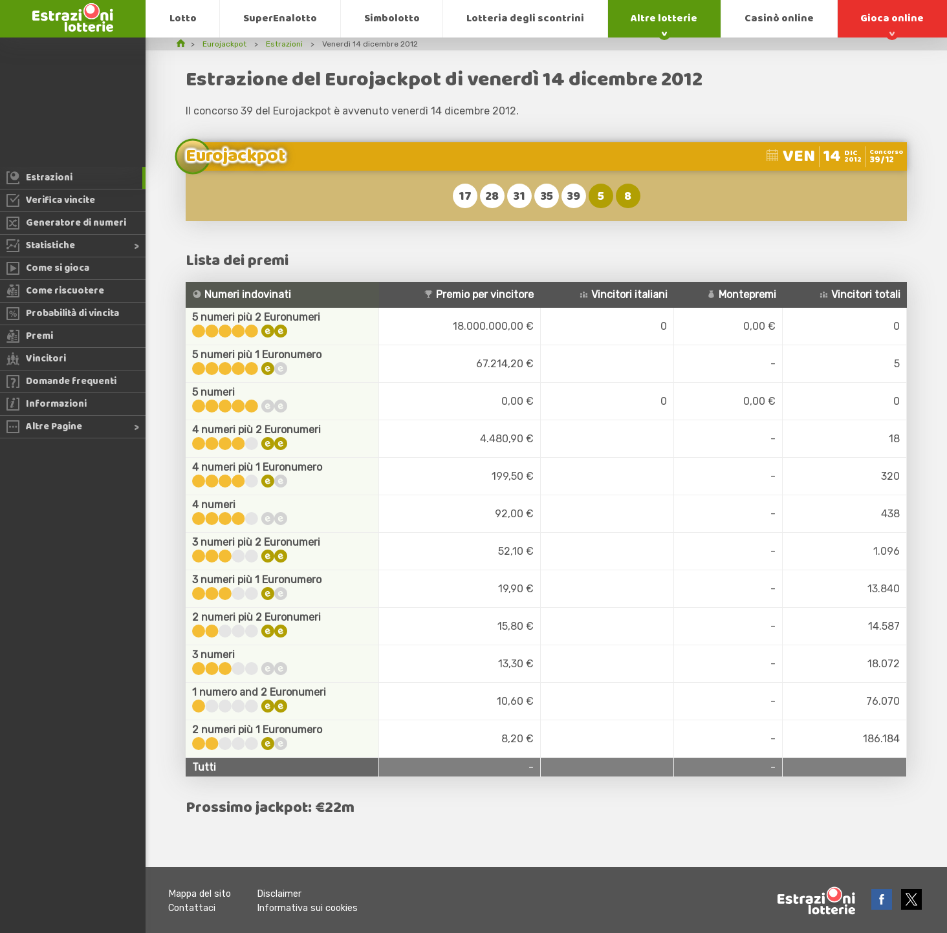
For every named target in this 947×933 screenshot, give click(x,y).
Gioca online (892, 18)
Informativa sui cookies (307, 908)
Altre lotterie (664, 18)
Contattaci (191, 908)
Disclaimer (279, 893)
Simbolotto (392, 18)
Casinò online (779, 18)
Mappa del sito (199, 893)
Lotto (183, 18)
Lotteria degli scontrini (525, 18)
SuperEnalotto (280, 18)
